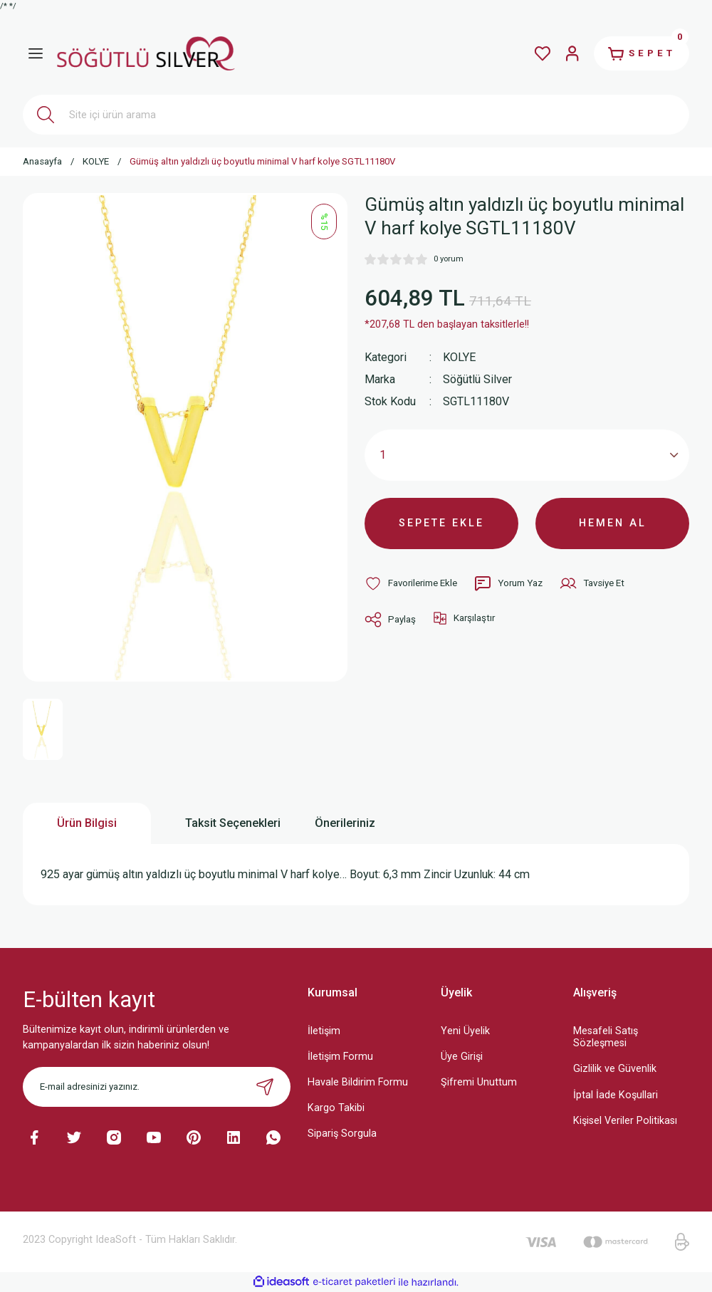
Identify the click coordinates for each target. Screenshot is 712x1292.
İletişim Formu (340, 1057)
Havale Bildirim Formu (358, 1082)
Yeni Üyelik (465, 1031)
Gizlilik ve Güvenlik (614, 1069)
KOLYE (459, 357)
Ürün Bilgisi (87, 823)
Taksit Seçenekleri (233, 823)
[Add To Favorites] (411, 583)
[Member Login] (572, 53)
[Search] (356, 115)
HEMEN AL (612, 523)
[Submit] (264, 1087)
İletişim (324, 1031)
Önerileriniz (345, 823)
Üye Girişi (462, 1057)
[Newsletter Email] (156, 1087)
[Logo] (146, 53)
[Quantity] (527, 455)
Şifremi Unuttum (479, 1082)
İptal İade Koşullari (615, 1095)
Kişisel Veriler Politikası (625, 1121)
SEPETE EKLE (441, 523)
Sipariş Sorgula (342, 1133)
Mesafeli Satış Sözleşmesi (605, 1037)
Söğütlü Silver (477, 379)
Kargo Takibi (336, 1108)
